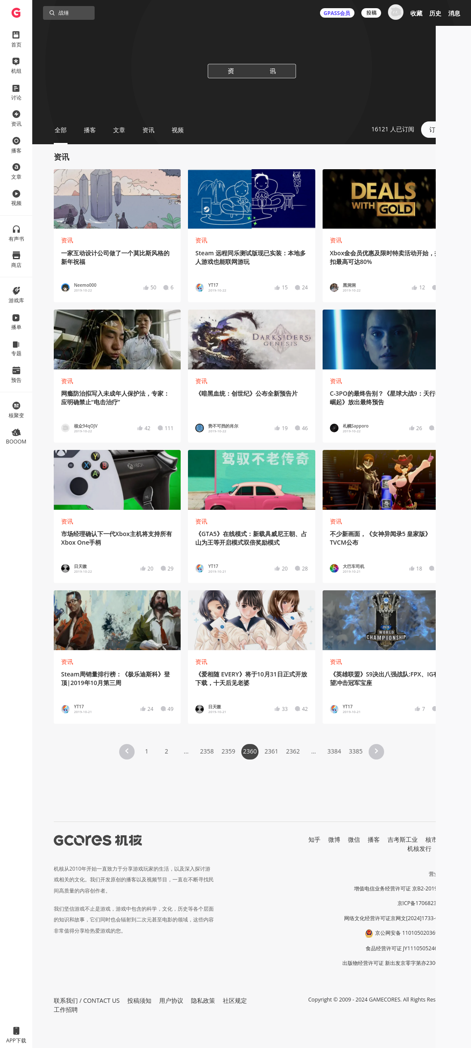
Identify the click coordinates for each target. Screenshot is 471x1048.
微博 (334, 839)
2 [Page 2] (166, 751)
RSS (444, 848)
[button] (127, 752)
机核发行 (419, 848)
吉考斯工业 (403, 839)
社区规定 (235, 1000)
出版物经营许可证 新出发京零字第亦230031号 (395, 963)
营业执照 (439, 873)
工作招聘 (66, 1009)
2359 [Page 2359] (228, 751)
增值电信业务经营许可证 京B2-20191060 (401, 888)
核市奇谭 (437, 839)
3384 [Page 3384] (334, 751)
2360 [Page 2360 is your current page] (250, 751)
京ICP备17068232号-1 (423, 903)
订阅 (435, 129)
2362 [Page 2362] (293, 751)
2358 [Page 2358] (207, 751)
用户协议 (171, 1000)
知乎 (314, 839)
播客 (374, 839)
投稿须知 (139, 1000)
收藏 (416, 13)
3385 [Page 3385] (356, 751)
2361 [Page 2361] (271, 751)
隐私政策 (203, 1000)
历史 (435, 13)
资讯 (67, 240)
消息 (454, 13)
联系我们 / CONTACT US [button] (87, 1000)
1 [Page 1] (146, 751)
